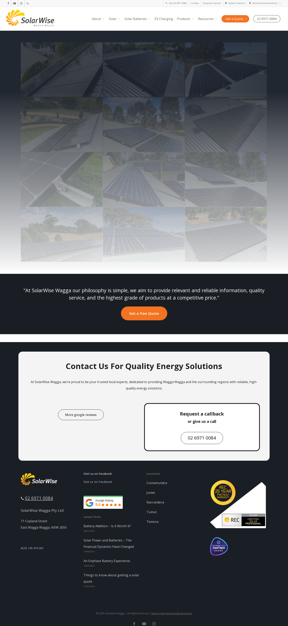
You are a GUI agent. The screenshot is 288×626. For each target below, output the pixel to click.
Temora (152, 521)
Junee (150, 492)
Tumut (151, 512)
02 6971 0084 (39, 498)
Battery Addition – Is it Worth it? (107, 526)
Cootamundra (156, 483)
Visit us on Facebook (98, 474)
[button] (144, 313)
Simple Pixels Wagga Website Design (171, 613)
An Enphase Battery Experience (107, 561)
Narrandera (155, 502)
